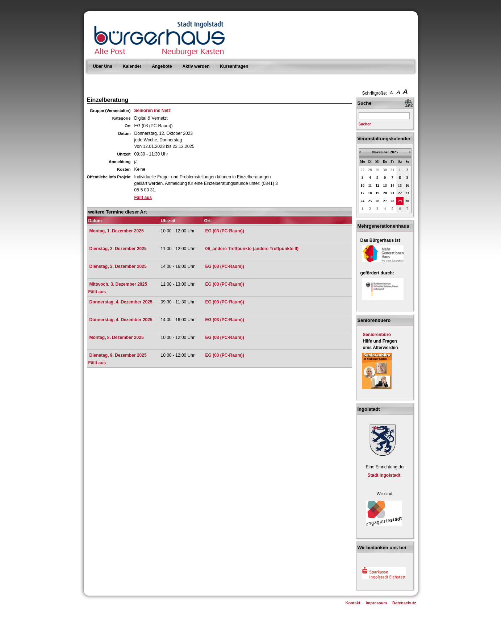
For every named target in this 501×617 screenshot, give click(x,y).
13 (385, 185)
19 (377, 193)
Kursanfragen (234, 66)
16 (407, 185)
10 (362, 185)
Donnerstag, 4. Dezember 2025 (121, 302)
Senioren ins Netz (152, 110)
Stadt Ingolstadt (384, 475)
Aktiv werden (196, 66)
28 (370, 170)
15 (400, 185)
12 (377, 185)
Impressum (376, 603)
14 (392, 185)
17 (362, 193)
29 (377, 170)
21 (392, 193)
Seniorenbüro (377, 334)
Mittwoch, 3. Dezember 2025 (118, 284)
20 (385, 193)
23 (407, 193)
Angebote (162, 66)
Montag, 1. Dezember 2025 (116, 230)
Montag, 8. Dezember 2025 (116, 337)
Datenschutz (404, 603)
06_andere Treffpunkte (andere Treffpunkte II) (251, 248)
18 (370, 193)
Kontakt (352, 603)
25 (370, 201)
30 (385, 170)
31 (392, 170)
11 (370, 185)
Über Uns (102, 66)
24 (362, 201)
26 (377, 201)
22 (400, 193)
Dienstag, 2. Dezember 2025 (118, 248)
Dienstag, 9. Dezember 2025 (118, 355)
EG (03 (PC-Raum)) (224, 230)
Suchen (365, 124)
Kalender (132, 66)
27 (362, 170)
